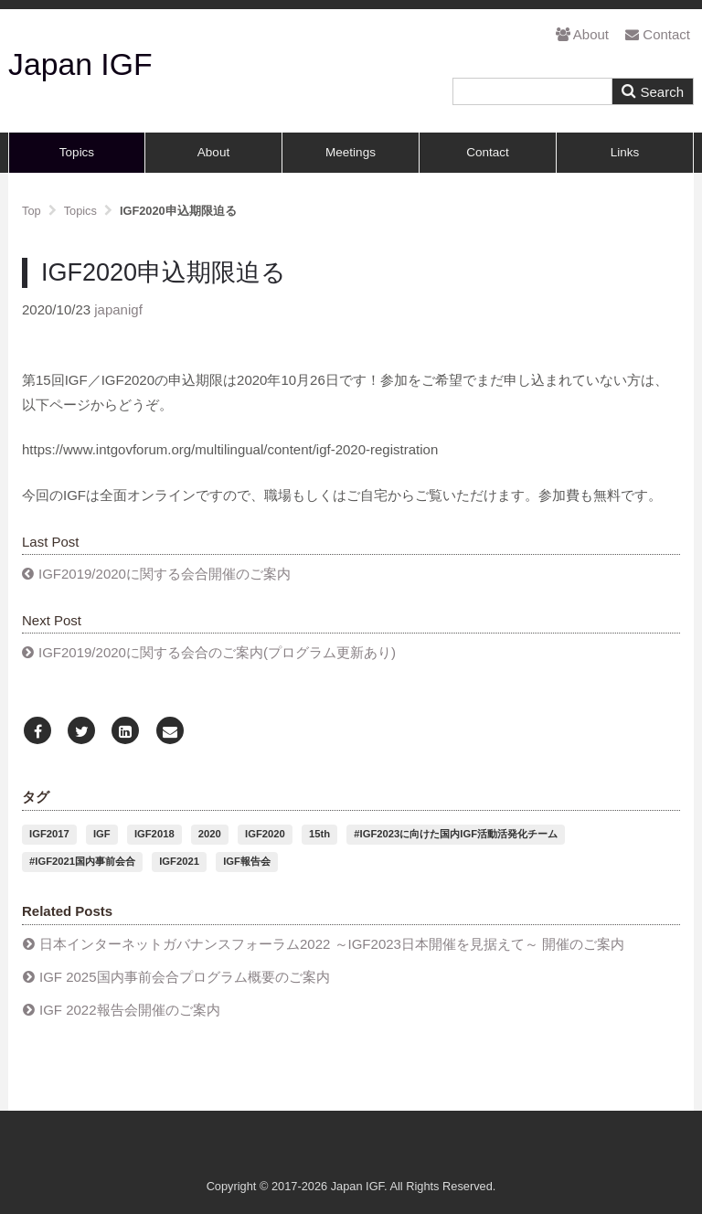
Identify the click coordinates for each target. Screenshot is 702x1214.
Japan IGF (80, 64)
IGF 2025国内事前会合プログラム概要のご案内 (184, 977)
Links (625, 152)
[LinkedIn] (125, 732)
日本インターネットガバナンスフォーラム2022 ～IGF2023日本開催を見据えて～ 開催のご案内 (331, 944)
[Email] (170, 732)
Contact (657, 34)
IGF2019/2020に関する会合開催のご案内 (164, 573)
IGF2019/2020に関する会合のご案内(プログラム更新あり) (217, 652)
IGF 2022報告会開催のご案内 (129, 1009)
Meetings (350, 152)
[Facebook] (37, 732)
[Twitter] (81, 732)
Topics (76, 152)
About (582, 34)
